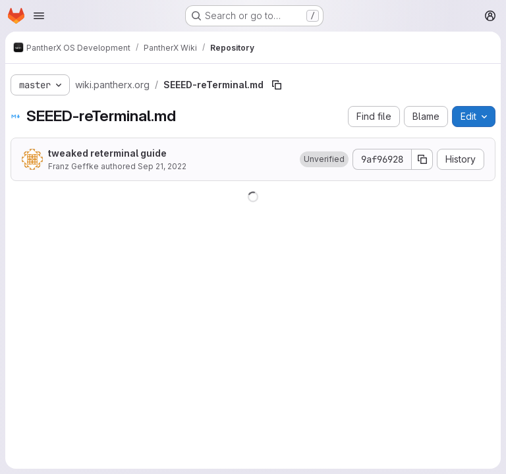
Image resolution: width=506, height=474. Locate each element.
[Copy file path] (276, 84)
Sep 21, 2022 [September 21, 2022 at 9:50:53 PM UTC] (162, 166)
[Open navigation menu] (38, 15)
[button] (324, 159)
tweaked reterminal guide (107, 153)
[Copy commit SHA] (422, 159)
